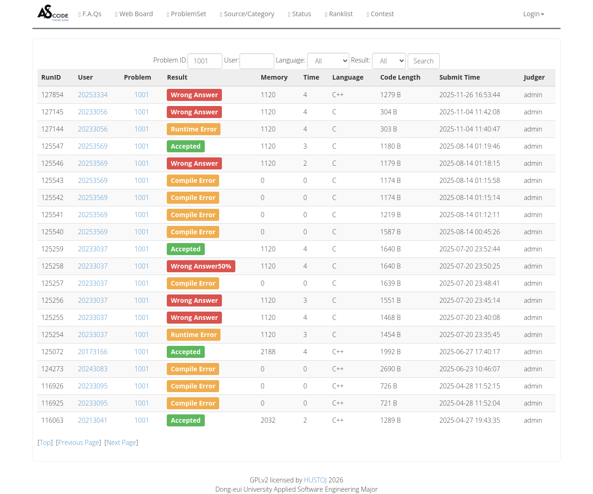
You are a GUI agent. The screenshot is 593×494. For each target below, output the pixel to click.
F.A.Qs (89, 13)
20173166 (92, 351)
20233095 (92, 385)
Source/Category (247, 13)
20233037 (92, 248)
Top (44, 442)
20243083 (92, 368)
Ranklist (339, 13)
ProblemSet (186, 13)
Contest (380, 13)
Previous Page (78, 442)
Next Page (121, 442)
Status (299, 13)
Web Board (134, 13)
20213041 (92, 420)
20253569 (92, 146)
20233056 (92, 111)
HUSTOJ (315, 479)
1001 (141, 94)
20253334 (92, 94)
